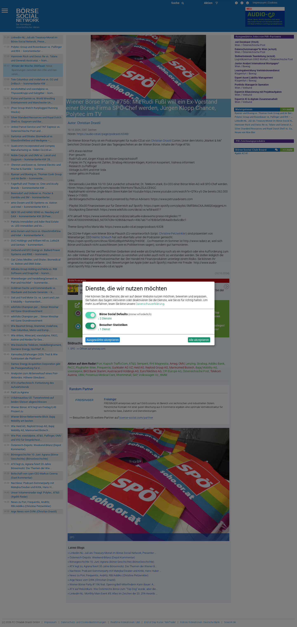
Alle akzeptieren (199, 340)
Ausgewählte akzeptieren (103, 340)
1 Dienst (104, 329)
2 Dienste (105, 318)
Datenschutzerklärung (150, 304)
